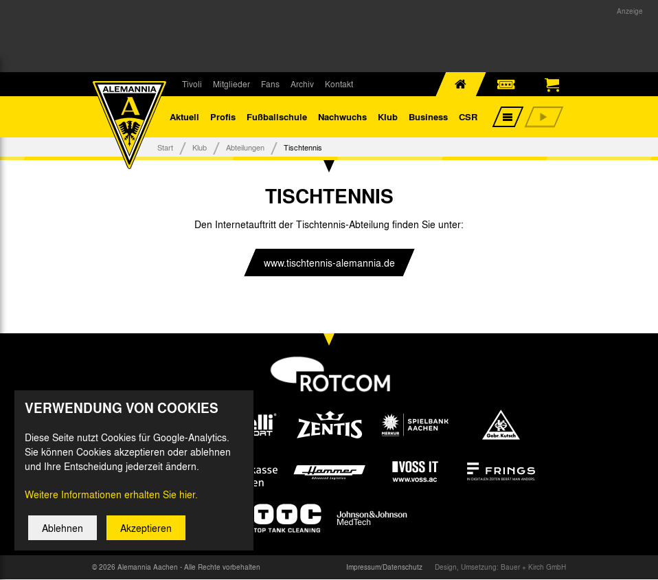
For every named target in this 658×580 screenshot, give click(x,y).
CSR (468, 116)
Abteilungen (245, 147)
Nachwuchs (342, 116)
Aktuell (184, 116)
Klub (388, 116)
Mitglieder (231, 84)
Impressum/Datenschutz (384, 567)
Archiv (302, 84)
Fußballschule (277, 116)
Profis (223, 116)
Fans (270, 84)
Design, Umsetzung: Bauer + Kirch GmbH (500, 567)
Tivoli (192, 84)
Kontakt (339, 84)
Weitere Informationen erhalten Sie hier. (111, 504)
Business (428, 116)
